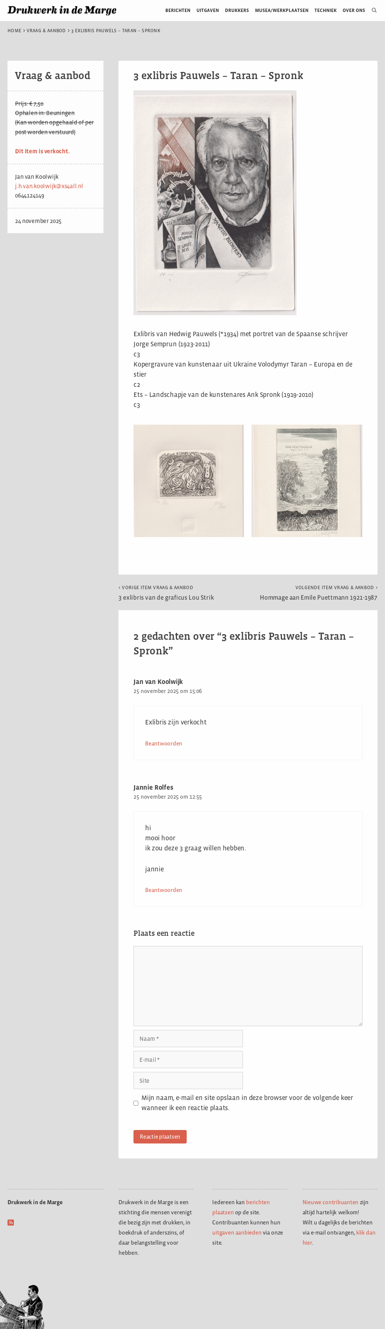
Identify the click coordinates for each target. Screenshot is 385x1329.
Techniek (326, 10)
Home (14, 30)
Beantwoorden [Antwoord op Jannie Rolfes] (163, 890)
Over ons (354, 10)
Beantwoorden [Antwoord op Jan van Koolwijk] (163, 743)
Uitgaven (207, 10)
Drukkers (237, 10)
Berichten (177, 10)
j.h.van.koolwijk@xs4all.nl (49, 186)
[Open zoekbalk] (371, 10)
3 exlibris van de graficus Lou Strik (166, 593)
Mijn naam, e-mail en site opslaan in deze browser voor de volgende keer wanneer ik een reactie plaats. (247, 1103)
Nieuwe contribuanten (331, 1202)
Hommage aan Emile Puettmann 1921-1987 (319, 593)
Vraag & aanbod (46, 30)
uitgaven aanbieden (236, 1232)
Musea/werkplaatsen (282, 10)
